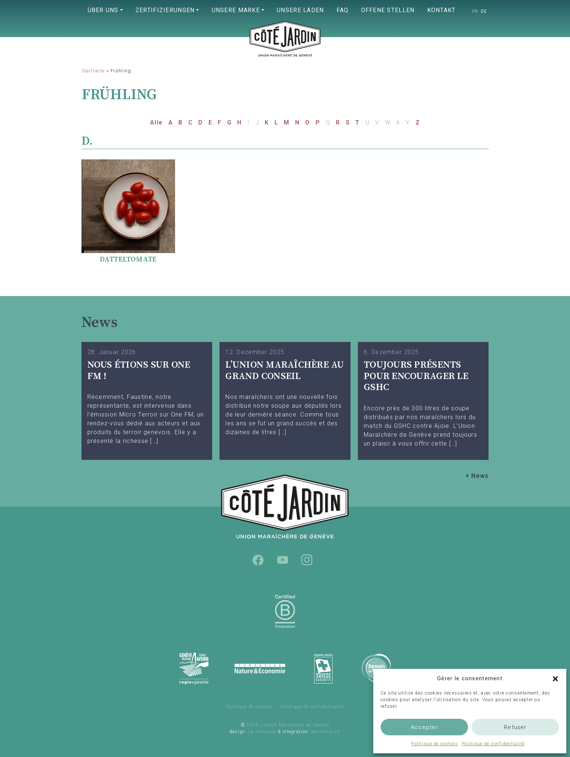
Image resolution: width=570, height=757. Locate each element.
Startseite (93, 70)
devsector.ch (326, 731)
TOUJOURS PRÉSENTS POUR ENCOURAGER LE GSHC (416, 376)
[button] (555, 678)
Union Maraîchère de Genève (285, 54)
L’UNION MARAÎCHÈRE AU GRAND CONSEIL (284, 370)
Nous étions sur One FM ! (138, 370)
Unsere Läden (300, 10)
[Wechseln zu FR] (475, 11)
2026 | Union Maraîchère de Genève (288, 725)
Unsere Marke (236, 10)
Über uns (103, 10)
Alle (156, 122)
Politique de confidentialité (493, 743)
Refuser (515, 727)
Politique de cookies (434, 743)
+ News (477, 475)
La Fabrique (262, 731)
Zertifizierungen (165, 10)
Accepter (424, 727)
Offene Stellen (388, 10)
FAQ (343, 10)
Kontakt (441, 10)
